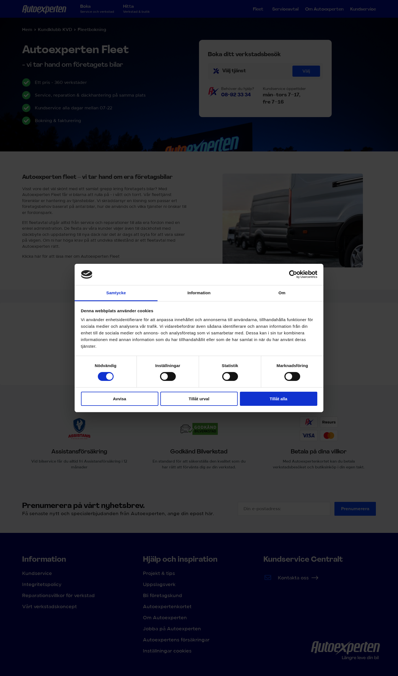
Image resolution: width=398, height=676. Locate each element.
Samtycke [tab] (116, 292)
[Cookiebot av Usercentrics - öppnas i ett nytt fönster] (293, 274)
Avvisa (119, 398)
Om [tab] (281, 292)
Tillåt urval (199, 398)
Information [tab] (199, 292)
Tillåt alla (278, 398)
